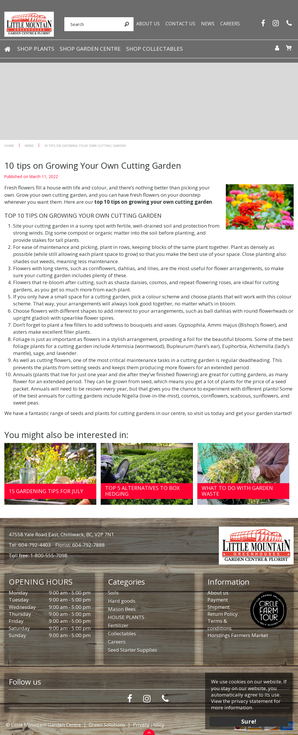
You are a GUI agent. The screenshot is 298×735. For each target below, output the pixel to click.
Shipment (218, 607)
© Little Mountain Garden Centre (43, 724)
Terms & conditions (219, 624)
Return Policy (222, 614)
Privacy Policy (148, 724)
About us (217, 592)
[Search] (92, 24)
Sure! (248, 721)
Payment (217, 599)
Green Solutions (107, 724)
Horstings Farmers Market (237, 635)
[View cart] (288, 47)
